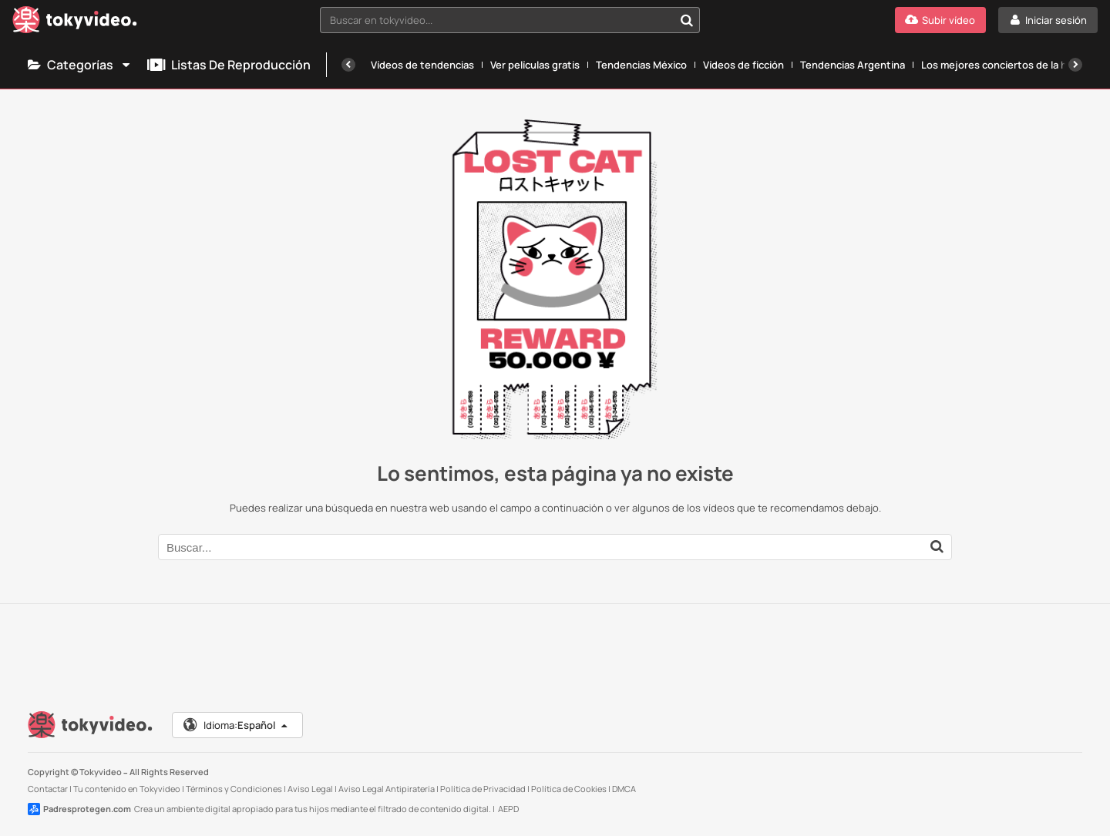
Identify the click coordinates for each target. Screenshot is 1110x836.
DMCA (624, 788)
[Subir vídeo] (940, 20)
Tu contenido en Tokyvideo (126, 788)
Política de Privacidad (483, 788)
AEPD (508, 808)
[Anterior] (348, 65)
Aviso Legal (310, 788)
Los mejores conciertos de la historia (1009, 65)
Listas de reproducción (229, 64)
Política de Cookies (569, 788)
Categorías (80, 64)
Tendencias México (641, 65)
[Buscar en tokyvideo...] (687, 20)
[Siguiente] (1075, 65)
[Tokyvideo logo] (74, 22)
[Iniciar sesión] (1048, 20)
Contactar (48, 788)
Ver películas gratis (535, 65)
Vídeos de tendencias (422, 65)
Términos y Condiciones (234, 788)
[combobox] (510, 20)
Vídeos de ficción (743, 65)
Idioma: (236, 725)
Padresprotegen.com (79, 809)
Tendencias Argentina (852, 65)
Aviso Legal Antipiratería (386, 788)
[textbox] (497, 20)
